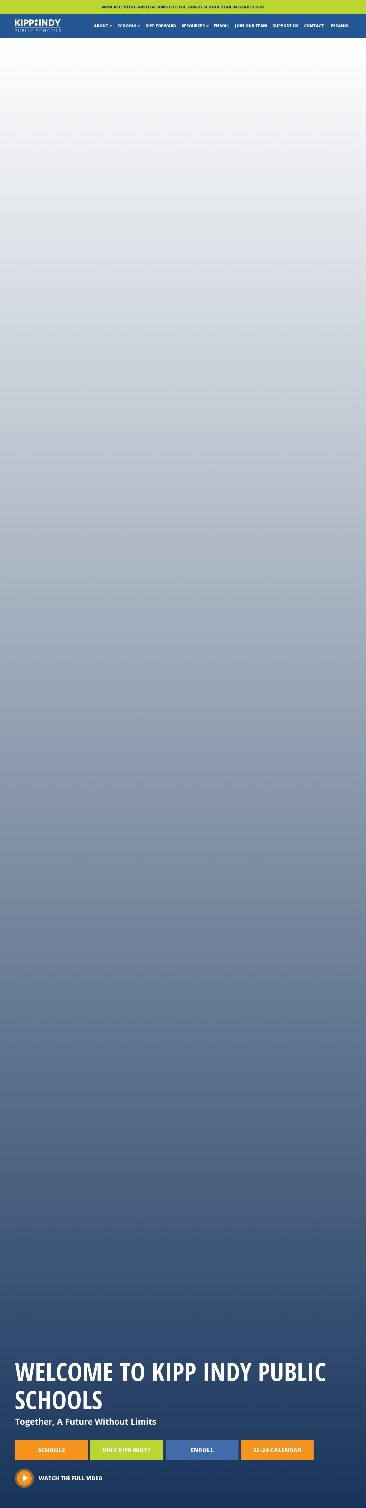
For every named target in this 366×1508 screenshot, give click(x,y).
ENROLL (202, 1450)
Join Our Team (251, 25)
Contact (314, 25)
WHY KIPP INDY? (127, 1450)
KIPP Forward (160, 25)
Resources (193, 25)
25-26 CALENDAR (278, 1450)
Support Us (285, 25)
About (101, 25)
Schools (126, 25)
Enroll (222, 25)
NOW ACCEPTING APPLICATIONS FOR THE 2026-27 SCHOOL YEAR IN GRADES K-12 (183, 7)
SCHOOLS (51, 1450)
